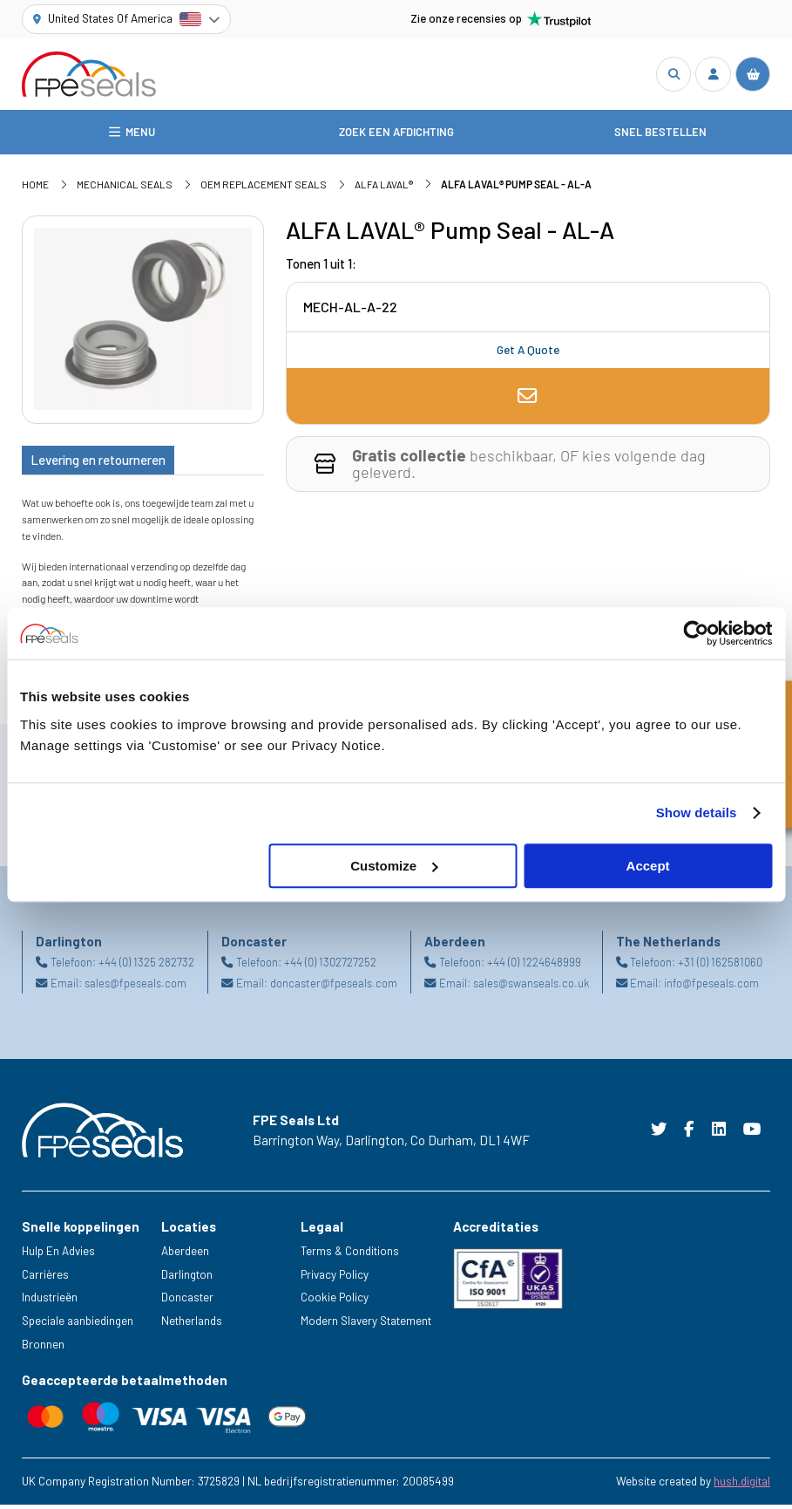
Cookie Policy (335, 1301)
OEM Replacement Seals (263, 188)
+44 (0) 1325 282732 (146, 966)
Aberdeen (185, 1255)
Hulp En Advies (58, 1255)
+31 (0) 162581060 (720, 966)
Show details (696, 812)
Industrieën (50, 1301)
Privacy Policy (335, 1278)
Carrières (45, 1278)
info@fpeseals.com (711, 987)
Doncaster (187, 1301)
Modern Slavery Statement (366, 1325)
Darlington (187, 1278)
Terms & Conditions (350, 1255)
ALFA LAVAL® (384, 188)
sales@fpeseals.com (135, 987)
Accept (648, 865)
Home (35, 188)
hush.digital (742, 1485)
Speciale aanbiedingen (77, 1325)
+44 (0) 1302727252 (330, 966)
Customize (393, 865)
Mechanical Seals (125, 188)
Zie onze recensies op (501, 19)
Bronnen (43, 1348)
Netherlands (191, 1325)
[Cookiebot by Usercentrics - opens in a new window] (695, 633)
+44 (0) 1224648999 (534, 966)
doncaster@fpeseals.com (333, 987)
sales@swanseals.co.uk (531, 987)
